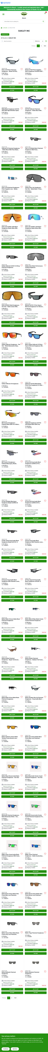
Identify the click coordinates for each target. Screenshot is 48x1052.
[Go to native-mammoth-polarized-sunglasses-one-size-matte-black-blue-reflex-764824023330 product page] (12, 818)
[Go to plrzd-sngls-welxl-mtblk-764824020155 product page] (12, 700)
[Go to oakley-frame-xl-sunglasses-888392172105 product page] (12, 465)
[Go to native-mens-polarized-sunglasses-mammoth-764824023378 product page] (35, 818)
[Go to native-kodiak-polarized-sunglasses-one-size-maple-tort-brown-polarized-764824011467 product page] (12, 661)
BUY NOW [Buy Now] (12, 90)
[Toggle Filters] (46, 41)
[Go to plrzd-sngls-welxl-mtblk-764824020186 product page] (12, 622)
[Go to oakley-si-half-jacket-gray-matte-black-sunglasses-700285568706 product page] (12, 543)
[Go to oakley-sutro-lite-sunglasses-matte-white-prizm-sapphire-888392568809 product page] (35, 229)
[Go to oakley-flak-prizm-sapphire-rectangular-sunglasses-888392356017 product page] (12, 190)
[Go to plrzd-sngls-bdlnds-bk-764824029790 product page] (12, 975)
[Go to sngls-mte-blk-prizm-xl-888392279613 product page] (12, 347)
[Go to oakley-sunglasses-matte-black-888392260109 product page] (12, 112)
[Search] (43, 21)
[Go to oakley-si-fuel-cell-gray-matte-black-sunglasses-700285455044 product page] (35, 465)
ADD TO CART (12, 86)
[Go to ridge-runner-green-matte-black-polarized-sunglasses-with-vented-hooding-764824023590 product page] (12, 857)
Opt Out (15, 1049)
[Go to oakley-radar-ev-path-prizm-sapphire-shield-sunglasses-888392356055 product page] (35, 72)
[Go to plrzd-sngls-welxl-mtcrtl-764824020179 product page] (35, 622)
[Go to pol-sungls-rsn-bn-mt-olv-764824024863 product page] (12, 896)
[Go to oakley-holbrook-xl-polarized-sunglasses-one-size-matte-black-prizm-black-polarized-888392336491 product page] (12, 151)
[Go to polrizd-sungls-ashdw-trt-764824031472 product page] (12, 739)
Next (45, 45)
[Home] (1, 28)
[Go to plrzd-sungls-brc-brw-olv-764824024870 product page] (35, 896)
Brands (5, 27)
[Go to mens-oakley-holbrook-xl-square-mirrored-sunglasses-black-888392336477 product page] (35, 347)
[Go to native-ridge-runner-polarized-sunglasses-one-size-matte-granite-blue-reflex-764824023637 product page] (35, 857)
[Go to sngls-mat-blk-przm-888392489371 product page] (35, 190)
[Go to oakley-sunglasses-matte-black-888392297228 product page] (35, 426)
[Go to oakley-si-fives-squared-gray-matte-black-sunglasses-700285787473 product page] (35, 582)
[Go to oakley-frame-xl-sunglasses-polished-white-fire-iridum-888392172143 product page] (12, 426)
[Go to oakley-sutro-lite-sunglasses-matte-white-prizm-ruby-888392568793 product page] (12, 229)
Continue (5, 1049)
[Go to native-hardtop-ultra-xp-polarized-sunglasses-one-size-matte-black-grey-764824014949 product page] (35, 700)
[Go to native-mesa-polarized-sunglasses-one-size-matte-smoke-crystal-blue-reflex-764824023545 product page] (35, 779)
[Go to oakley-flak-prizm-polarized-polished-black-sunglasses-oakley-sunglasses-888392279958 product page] (12, 72)
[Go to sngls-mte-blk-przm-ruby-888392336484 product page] (12, 386)
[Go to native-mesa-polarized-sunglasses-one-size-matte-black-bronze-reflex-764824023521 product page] (12, 779)
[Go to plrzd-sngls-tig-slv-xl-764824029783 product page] (35, 936)
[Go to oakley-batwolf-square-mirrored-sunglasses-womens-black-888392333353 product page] (35, 308)
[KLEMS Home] (24, 14)
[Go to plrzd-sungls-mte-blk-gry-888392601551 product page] (12, 269)
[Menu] (3, 14)
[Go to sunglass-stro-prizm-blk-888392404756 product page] (35, 269)
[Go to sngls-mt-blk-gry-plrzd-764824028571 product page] (12, 936)
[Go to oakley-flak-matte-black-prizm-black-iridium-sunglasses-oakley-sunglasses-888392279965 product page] (35, 151)
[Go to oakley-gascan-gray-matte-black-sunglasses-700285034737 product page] (35, 543)
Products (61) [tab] (5, 34)
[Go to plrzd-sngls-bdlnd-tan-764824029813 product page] (35, 975)
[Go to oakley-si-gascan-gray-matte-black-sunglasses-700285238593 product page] (12, 582)
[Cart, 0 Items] (45, 13)
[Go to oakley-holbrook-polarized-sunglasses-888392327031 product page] (35, 112)
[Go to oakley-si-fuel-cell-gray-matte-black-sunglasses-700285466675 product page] (35, 504)
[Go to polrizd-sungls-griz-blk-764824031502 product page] (35, 739)
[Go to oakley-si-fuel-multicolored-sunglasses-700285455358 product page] (12, 504)
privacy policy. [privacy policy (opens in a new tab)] (5, 1042)
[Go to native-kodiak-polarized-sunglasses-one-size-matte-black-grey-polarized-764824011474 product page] (35, 661)
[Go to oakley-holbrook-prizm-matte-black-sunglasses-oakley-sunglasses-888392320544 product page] (35, 386)
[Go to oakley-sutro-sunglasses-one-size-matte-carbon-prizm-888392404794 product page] (12, 308)
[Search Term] (24, 21)
